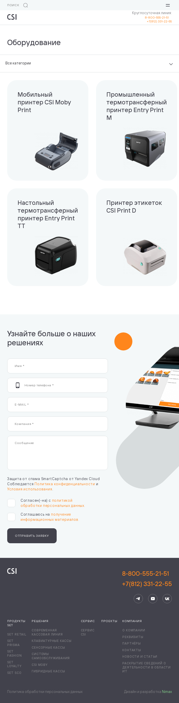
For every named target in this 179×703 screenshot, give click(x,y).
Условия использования (29, 489)
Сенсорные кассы (48, 647)
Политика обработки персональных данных (44, 691)
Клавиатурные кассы (51, 641)
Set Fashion (14, 653)
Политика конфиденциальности (65, 484)
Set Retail (16, 634)
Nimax (167, 691)
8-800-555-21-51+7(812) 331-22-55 (147, 579)
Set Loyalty (14, 664)
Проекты (109, 621)
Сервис (88, 621)
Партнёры (131, 643)
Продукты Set (16, 623)
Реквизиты (132, 637)
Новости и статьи (139, 656)
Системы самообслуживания (51, 656)
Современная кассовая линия (47, 632)
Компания (132, 621)
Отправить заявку (32, 536)
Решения (40, 621)
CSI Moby (39, 665)
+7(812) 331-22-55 (159, 21)
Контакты (131, 650)
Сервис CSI (88, 632)
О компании (133, 630)
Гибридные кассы (48, 671)
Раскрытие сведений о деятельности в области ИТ (146, 667)
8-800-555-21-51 (158, 17)
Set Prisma (13, 643)
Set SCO (14, 673)
